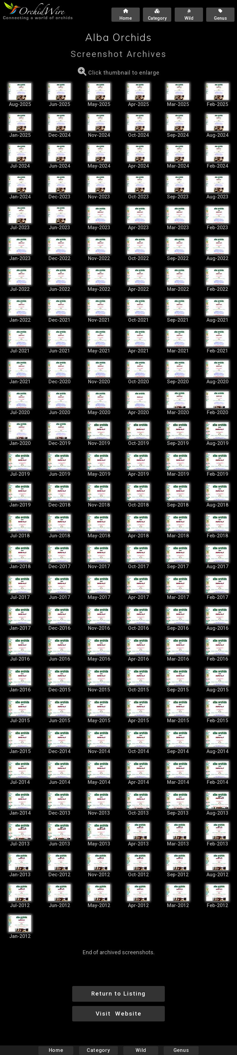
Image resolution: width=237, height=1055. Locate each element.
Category (98, 1050)
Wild (140, 1050)
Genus (181, 1050)
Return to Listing (118, 993)
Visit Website (119, 1013)
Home (56, 1050)
